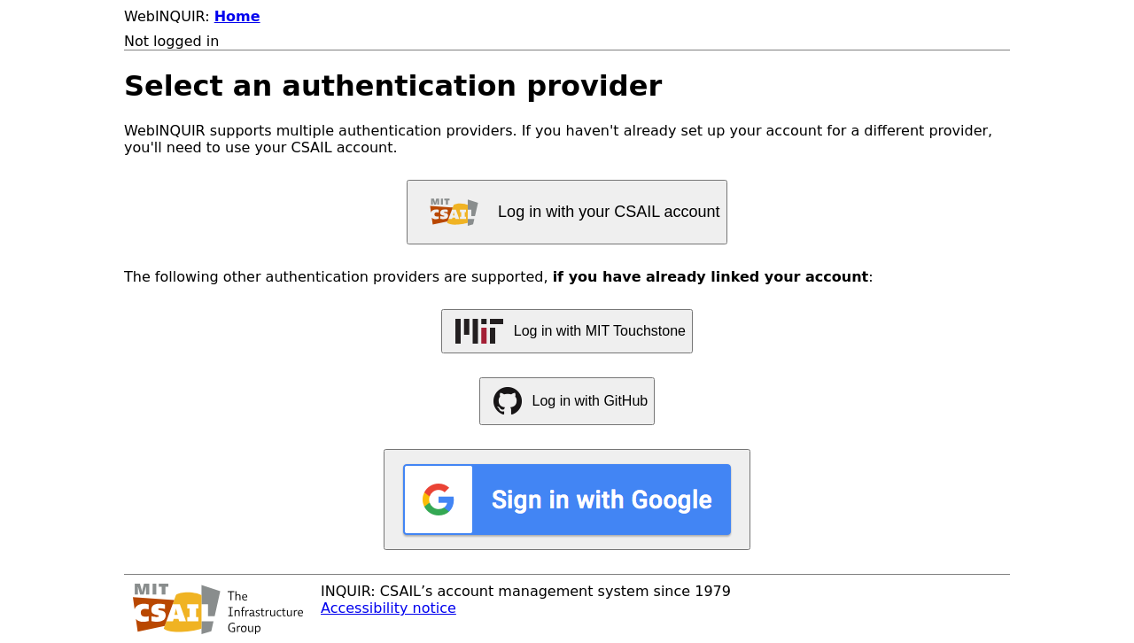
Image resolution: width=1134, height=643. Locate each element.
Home (237, 16)
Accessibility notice (388, 608)
